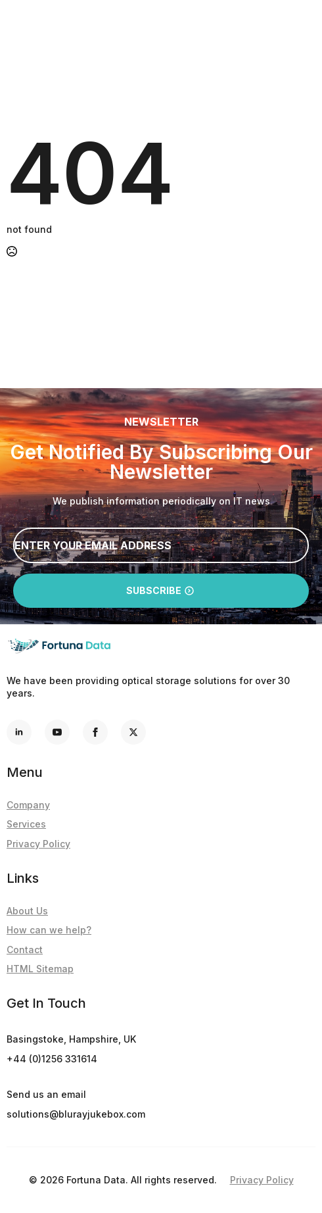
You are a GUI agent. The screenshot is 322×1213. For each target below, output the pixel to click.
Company (28, 804)
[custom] (133, 732)
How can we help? (49, 929)
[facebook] (95, 732)
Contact (25, 949)
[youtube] (57, 732)
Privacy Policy (38, 843)
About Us (27, 910)
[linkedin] (19, 732)
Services (26, 823)
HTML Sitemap (40, 968)
